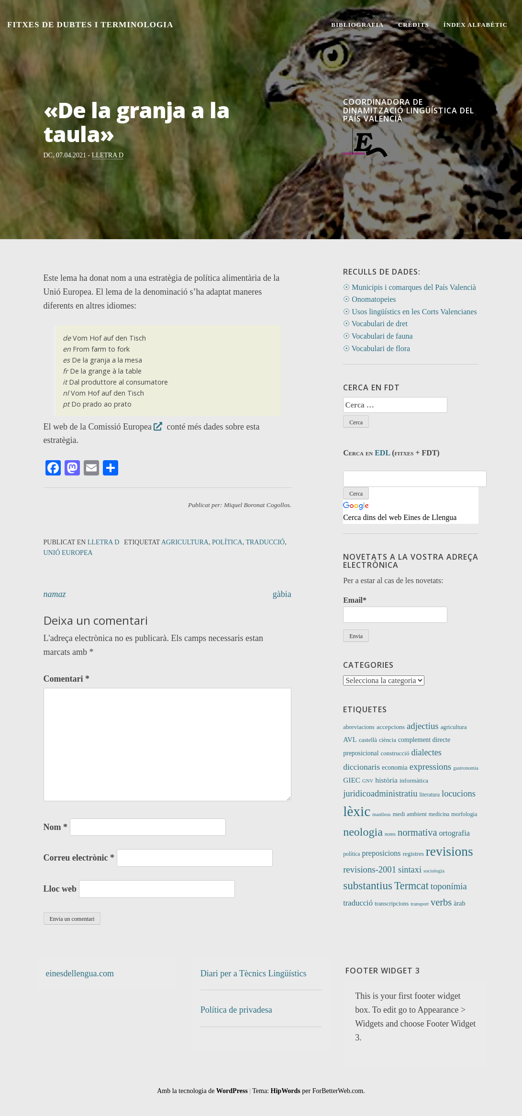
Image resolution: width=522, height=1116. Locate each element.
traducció (265, 542)
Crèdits (413, 24)
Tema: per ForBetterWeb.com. (308, 1090)
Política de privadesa (236, 1010)
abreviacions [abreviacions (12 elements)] (359, 726)
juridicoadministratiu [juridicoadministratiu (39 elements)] (380, 793)
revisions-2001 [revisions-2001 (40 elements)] (369, 869)
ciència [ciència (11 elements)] (387, 740)
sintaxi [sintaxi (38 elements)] (410, 869)
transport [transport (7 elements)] (420, 903)
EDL (382, 453)
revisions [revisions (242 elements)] (449, 851)
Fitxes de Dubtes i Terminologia (90, 24)
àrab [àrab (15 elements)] (459, 903)
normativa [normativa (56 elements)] (417, 832)
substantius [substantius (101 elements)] (367, 885)
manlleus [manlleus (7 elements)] (381, 814)
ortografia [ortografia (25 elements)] (454, 833)
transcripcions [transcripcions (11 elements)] (392, 903)
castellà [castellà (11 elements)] (368, 740)
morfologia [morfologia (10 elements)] (464, 814)
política (227, 542)
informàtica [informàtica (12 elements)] (414, 780)
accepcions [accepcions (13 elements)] (391, 726)
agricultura (185, 542)
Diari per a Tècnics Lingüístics (253, 973)
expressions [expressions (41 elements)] (431, 767)
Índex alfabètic (476, 24)
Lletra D (108, 155)
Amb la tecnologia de (202, 1090)
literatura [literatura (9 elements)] (429, 794)
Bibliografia (357, 24)
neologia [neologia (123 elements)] (363, 832)
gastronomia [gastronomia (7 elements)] (465, 768)
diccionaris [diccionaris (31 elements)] (361, 767)
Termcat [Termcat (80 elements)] (411, 886)
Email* (395, 609)
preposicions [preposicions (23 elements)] (381, 853)
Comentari (66, 679)
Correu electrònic (79, 857)
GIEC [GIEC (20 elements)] (351, 780)
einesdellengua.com (80, 973)
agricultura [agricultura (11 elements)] (454, 727)
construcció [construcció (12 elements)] (394, 753)
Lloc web (60, 889)
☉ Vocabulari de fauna (377, 336)
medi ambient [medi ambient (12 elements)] (410, 814)
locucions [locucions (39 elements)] (459, 793)
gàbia (282, 594)
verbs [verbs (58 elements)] (441, 902)
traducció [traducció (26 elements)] (358, 902)
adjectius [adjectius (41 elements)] (423, 726)
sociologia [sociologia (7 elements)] (433, 870)
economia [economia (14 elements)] (395, 767)
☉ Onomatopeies (369, 299)
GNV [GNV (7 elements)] (367, 781)
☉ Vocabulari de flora (376, 348)
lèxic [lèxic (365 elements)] (356, 811)
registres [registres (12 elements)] (413, 853)
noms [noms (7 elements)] (390, 834)
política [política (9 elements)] (351, 854)
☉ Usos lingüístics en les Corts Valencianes (410, 312)
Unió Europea (68, 552)
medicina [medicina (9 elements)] (439, 814)
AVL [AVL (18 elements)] (350, 739)
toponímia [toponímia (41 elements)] (449, 886)
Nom (56, 827)
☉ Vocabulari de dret (375, 324)
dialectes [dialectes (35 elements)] (426, 752)
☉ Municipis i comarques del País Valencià (409, 287)
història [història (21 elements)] (386, 780)
